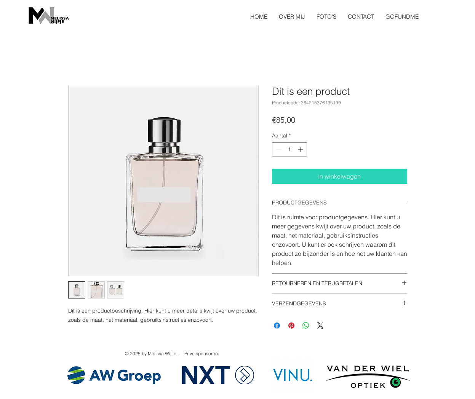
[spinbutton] (289, 149)
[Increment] (301, 149)
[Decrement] (278, 149)
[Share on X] (320, 325)
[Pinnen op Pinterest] (291, 325)
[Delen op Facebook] (276, 325)
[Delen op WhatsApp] (305, 325)
